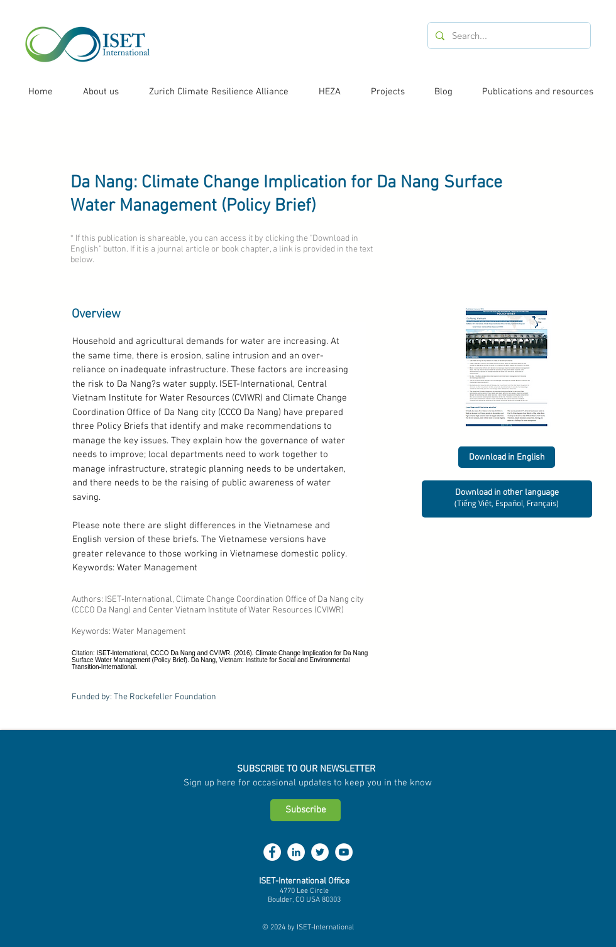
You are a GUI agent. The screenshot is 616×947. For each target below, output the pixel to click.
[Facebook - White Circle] (272, 852)
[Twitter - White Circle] (320, 852)
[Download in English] (506, 457)
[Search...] (508, 35)
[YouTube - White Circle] (344, 852)
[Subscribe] (305, 810)
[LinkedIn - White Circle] (296, 852)
